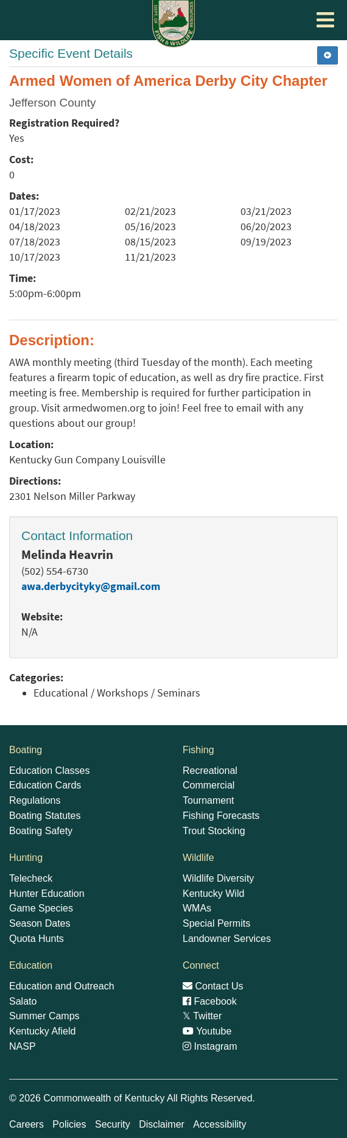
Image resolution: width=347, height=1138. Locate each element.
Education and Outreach (61, 986)
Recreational (210, 770)
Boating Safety (40, 831)
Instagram (210, 1046)
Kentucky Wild (213, 893)
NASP (22, 1046)
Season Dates (40, 923)
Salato (23, 1001)
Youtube (207, 1031)
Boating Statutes (44, 815)
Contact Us (213, 986)
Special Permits (216, 923)
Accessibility (219, 1124)
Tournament (208, 800)
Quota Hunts (36, 938)
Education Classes (49, 770)
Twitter (202, 1016)
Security (112, 1124)
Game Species (41, 908)
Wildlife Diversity (218, 878)
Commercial (208, 785)
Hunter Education (47, 893)
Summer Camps (44, 1016)
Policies (69, 1124)
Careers (26, 1124)
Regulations (35, 800)
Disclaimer (161, 1124)
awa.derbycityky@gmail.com (90, 586)
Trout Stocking (214, 831)
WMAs (197, 908)
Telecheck (30, 878)
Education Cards (45, 785)
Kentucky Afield (42, 1031)
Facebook (210, 1001)
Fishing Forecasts (221, 815)
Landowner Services (227, 938)
